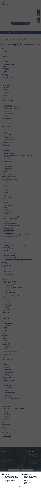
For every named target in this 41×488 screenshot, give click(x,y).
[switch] (25, 483)
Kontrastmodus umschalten (33, 482)
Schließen (20, 486)
